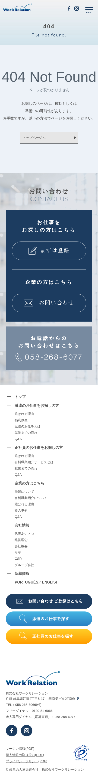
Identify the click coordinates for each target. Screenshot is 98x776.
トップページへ (34, 138)
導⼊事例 (21, 510)
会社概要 (21, 546)
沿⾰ (18, 552)
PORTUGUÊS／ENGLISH (36, 582)
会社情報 (22, 525)
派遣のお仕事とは (28, 426)
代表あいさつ (24, 533)
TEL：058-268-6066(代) (23, 705)
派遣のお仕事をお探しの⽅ (37, 405)
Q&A (18, 438)
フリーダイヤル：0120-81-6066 (29, 711)
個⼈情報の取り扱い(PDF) (25, 755)
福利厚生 (21, 420)
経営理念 (21, 539)
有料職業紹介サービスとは (34, 462)
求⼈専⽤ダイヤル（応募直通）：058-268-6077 (40, 717)
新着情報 (22, 573)
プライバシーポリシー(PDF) (26, 761)
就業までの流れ (26, 432)
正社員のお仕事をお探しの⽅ (39, 447)
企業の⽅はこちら (29, 483)
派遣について (24, 491)
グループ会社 (24, 565)
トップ (20, 396)
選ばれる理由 (24, 413)
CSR (18, 558)
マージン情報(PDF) (20, 748)
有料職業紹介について (31, 497)
